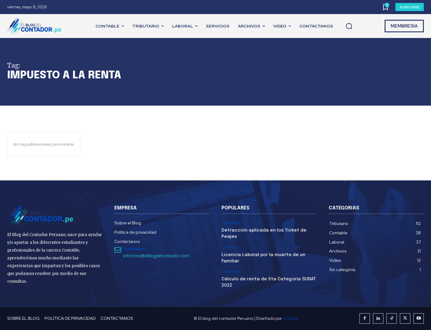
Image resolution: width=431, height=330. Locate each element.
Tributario (231, 222)
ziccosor (291, 318)
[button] (349, 26)
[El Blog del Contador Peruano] (35, 26)
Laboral (228, 247)
